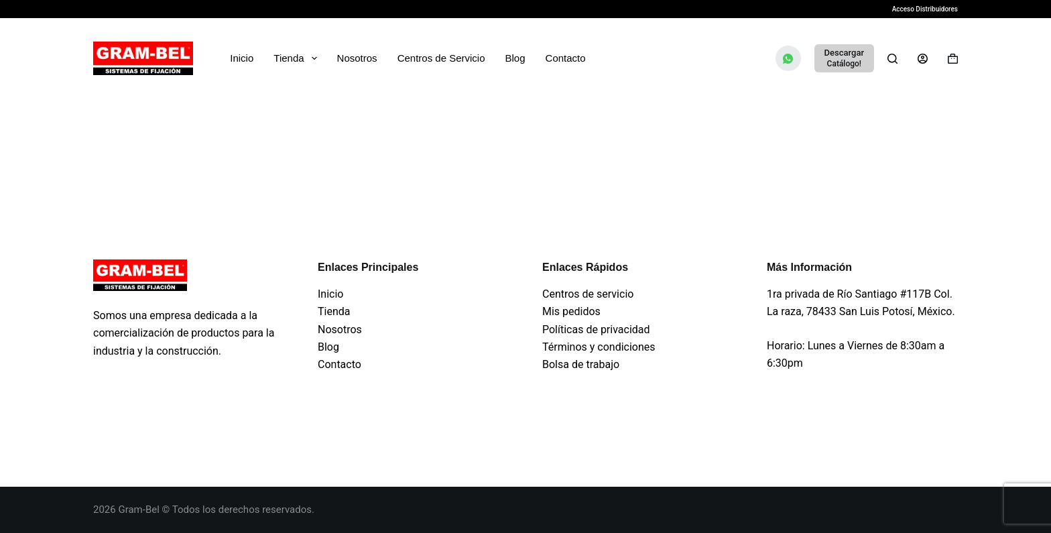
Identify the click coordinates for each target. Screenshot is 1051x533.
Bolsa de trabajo (580, 364)
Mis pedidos (571, 311)
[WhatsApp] (788, 58)
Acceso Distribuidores (925, 9)
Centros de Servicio (441, 58)
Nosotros (357, 58)
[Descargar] (844, 58)
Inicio (241, 58)
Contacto (566, 58)
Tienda (297, 58)
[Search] (892, 59)
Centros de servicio (587, 294)
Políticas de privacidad (596, 329)
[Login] (923, 59)
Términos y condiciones (599, 347)
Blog (515, 58)
